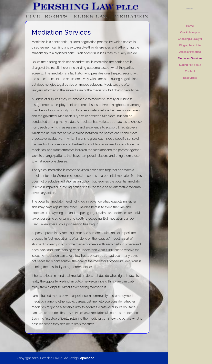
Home (190, 26)
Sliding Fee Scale (190, 64)
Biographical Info (190, 45)
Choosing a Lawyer (190, 39)
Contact (190, 71)
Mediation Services (190, 58)
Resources (190, 77)
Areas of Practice (190, 51)
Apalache (87, 358)
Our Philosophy (190, 32)
